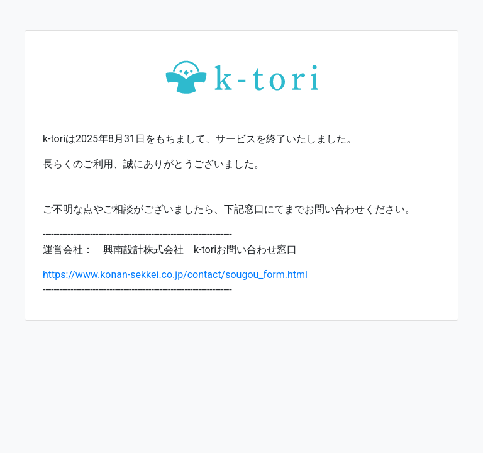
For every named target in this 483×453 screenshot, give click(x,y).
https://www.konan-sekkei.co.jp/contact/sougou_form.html (175, 275)
